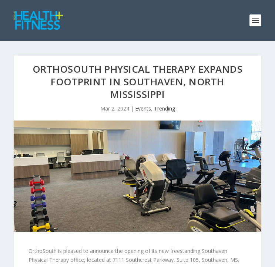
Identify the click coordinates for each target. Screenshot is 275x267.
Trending (164, 108)
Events (143, 108)
